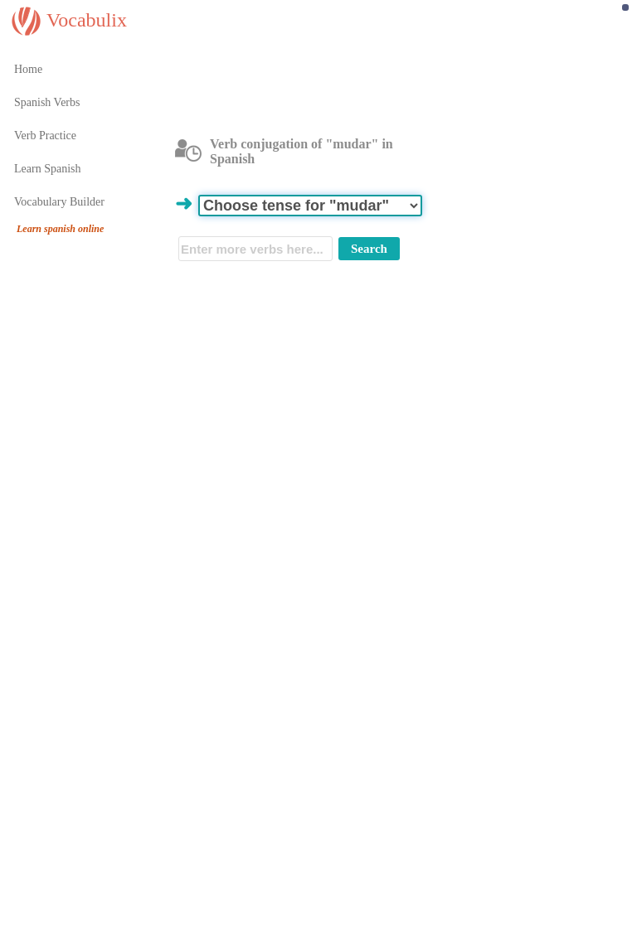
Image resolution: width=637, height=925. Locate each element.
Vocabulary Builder (59, 202)
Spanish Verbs (47, 102)
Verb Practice (45, 135)
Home (28, 69)
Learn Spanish (47, 168)
